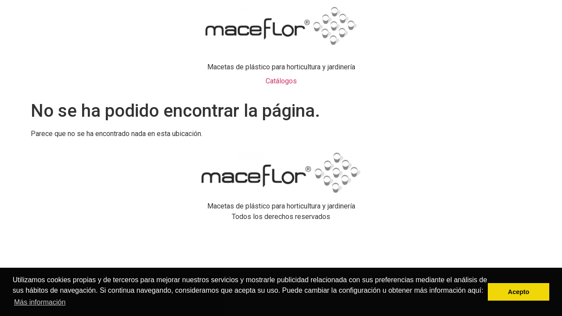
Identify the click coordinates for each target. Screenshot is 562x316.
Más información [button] (39, 302)
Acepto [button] (519, 291)
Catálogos (281, 81)
